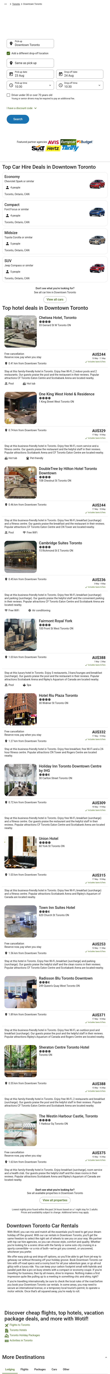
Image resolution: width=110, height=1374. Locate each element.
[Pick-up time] (30, 67)
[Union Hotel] (55, 759)
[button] (55, 90)
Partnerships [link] (12, 1298)
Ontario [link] (59, 4)
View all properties (55, 1039)
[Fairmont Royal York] (55, 587)
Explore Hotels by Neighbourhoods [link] (40, 1291)
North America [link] (34, 4)
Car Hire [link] (20, 4)
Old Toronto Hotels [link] (14, 1233)
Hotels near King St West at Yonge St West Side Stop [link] (34, 1240)
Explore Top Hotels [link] (41, 1313)
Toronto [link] (70, 4)
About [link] (9, 1280)
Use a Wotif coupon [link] (94, 1313)
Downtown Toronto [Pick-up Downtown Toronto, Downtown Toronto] (27, 47)
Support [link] (88, 1280)
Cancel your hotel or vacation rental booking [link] (94, 1289)
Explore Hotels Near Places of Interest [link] (42, 1300)
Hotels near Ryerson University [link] (21, 1225)
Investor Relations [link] (15, 1310)
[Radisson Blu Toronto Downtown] (55, 872)
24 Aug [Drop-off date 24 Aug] (69, 58)
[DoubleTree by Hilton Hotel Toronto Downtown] (55, 459)
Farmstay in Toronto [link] (15, 1247)
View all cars (55, 282)
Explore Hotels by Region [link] (40, 1282)
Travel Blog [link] (37, 1328)
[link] (55, 1165)
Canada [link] (48, 4)
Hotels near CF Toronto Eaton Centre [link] (25, 1218)
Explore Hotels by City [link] (43, 1307)
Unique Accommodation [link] (40, 1320)
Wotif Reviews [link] (39, 1333)
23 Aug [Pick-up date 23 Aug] (19, 58)
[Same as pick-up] (80, 45)
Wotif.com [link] (7, 4)
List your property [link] (14, 1292)
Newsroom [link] (11, 1304)
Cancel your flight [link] (93, 1298)
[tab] (10, 1209)
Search (18, 101)
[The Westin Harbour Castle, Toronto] (55, 989)
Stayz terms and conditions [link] (66, 1300)
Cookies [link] (62, 1286)
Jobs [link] (8, 1286)
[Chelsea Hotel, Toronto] (55, 330)
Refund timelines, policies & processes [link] (95, 1305)
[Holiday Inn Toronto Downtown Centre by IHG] (55, 705)
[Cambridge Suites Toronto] (55, 524)
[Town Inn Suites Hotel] (55, 812)
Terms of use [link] (64, 1292)
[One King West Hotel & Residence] (55, 395)
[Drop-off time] (80, 67)
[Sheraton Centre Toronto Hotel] (55, 929)
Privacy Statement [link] (67, 1280)
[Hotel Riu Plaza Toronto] (55, 645)
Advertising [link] (11, 1316)
